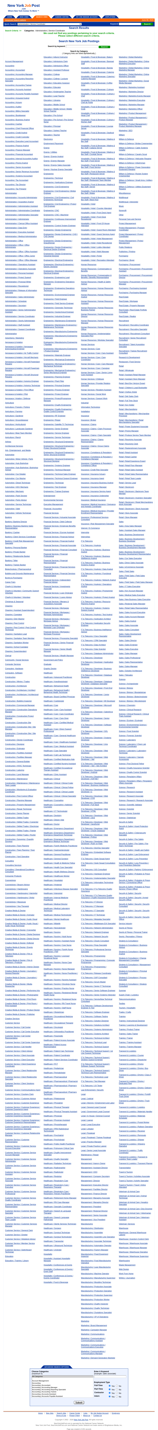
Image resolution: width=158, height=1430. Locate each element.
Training (122, 1016)
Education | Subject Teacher (55, 130)
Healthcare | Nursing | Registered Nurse (60, 999)
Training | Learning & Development (133, 1025)
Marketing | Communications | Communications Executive (93, 1346)
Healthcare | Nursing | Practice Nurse (59, 988)
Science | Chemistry (127, 705)
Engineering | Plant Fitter (54, 381)
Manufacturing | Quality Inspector (94, 1304)
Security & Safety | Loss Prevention (133, 859)
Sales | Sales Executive (128, 649)
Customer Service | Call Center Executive (22, 1032)
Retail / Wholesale (126, 370)
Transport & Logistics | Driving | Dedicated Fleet (132, 1082)
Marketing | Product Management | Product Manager (133, 119)
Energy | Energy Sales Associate (57, 165)
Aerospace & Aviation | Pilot (16, 394)
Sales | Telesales (126, 675)
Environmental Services (53, 500)
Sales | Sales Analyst (127, 621)
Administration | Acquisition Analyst (19, 202)
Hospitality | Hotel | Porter (91, 256)
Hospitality (48, 1254)
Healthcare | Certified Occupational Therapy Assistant (58, 769)
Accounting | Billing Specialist (17, 111)
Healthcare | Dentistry (52, 815)
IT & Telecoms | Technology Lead (94, 1077)
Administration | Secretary (15, 306)
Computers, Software (14, 673)
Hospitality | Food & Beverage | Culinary (97, 89)
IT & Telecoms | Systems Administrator (97, 1029)
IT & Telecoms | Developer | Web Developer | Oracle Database (94, 829)
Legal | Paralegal (88, 1133)
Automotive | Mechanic (14, 491)
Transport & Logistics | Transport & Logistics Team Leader (133, 1158)
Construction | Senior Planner (17, 813)
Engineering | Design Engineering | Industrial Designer (58, 255)
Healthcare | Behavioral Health (56, 686)
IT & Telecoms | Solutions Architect (95, 1025)
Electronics (48, 139)
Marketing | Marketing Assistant (132, 87)
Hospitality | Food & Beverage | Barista (97, 68)
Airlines (8, 442)
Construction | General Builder (17, 761)
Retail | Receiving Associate (130, 439)
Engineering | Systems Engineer (57, 465)
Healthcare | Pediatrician (54, 1068)
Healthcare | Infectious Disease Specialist (61, 889)
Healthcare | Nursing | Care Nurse (57, 945)
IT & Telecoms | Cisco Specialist (94, 636)
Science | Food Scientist (129, 731)
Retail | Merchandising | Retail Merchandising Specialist (131, 421)
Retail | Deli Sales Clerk (128, 396)
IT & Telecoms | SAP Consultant (94, 978)
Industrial (85, 403)
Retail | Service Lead (127, 483)
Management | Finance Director (94, 1194)
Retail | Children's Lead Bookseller (133, 388)
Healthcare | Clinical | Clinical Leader (59, 792)
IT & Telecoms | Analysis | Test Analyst (96, 615)
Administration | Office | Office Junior (20, 256)
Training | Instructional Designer (132, 1021)
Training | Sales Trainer (128, 1034)
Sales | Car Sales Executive (130, 558)
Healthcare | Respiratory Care (56, 1181)
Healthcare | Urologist (52, 1250)
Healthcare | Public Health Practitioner (59, 1144)
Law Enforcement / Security (92, 1090)
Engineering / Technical (53, 178)
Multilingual (123, 197)
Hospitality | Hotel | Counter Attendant (96, 208)
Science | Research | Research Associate (136, 800)
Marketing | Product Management (132, 113)
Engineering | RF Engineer (54, 416)
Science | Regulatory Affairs (130, 777)
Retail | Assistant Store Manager (132, 379)
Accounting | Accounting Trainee (18, 85)
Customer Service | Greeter (16, 1235)
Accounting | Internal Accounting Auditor (21, 159)
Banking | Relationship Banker (17, 556)
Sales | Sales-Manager (128, 666)
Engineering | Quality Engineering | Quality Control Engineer (58, 410)
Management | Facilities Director (94, 1189)
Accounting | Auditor (13, 107)
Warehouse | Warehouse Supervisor (134, 1256)
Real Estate (124, 297)
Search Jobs (61, 1413)
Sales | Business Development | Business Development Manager (132, 546)
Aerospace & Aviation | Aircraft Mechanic (21, 357)
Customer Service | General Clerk (19, 1230)
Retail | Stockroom (126, 487)
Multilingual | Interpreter (128, 202)
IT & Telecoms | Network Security (94, 936)
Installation (85, 411)
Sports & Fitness (126, 928)
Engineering (49, 174)
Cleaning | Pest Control (14, 623)
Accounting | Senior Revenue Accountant (22, 172)
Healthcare (48, 673)
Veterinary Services (127, 1224)
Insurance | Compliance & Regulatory (96, 452)
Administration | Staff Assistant (17, 325)
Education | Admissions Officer (56, 66)
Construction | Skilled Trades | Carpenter (21, 822)
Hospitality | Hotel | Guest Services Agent (98, 234)
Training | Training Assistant (130, 1042)
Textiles (122, 1003)
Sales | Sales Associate (128, 625)
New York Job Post (81, 1420)
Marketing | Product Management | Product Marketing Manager (133, 125)
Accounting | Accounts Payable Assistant (21, 94)
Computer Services (13, 664)
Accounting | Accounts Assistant (18, 89)
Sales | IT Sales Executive (129, 586)
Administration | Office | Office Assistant (21, 252)
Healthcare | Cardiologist (54, 701)
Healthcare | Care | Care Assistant (58, 710)
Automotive (9, 455)
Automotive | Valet (12, 509)
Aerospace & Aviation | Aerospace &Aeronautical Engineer (19, 348)
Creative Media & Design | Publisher (20, 1014)
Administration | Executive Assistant (19, 232)
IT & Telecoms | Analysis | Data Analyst (97, 569)
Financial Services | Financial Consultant (60, 550)
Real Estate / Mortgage (128, 301)
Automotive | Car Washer (15, 478)
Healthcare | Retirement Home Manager (60, 1198)
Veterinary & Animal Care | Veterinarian (135, 1213)
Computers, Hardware (14, 669)
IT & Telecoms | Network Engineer (95, 932)
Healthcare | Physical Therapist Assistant (60, 1112)
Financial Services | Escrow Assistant (59, 532)
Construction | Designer (14, 744)
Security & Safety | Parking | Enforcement (136, 869)
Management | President (91, 1207)
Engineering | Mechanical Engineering (59, 360)
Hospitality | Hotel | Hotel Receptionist (96, 243)
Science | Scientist (126, 809)
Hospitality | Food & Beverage (56, 1282)
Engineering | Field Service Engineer (59, 303)
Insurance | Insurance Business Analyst (97, 483)
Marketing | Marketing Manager (132, 105)
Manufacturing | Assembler (92, 1233)
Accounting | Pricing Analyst (16, 163)
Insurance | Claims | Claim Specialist (96, 435)
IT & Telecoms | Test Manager (93, 1081)
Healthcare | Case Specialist (55, 751)
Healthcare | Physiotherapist (55, 1124)
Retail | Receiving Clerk (128, 444)
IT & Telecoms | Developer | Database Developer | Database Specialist (96, 683)
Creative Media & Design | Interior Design (22, 967)
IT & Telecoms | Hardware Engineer (95, 874)
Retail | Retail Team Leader (130, 478)
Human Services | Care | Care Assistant (97, 353)
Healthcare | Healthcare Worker (57, 876)
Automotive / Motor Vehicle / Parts (19, 459)
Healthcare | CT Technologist (55, 811)
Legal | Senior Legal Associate (93, 1150)
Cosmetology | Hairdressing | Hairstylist (21, 893)
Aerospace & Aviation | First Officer (19, 390)
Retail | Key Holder (126, 405)
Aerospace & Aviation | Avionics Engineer (22, 381)
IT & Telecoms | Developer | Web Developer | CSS (94, 797)
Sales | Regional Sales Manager (132, 604)
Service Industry (125, 924)
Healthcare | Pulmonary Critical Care (59, 1148)
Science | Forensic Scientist (130, 736)
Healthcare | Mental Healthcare (56, 919)
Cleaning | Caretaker (13, 615)
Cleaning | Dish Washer (14, 619)
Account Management (14, 61)
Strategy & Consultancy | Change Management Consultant (132, 959)
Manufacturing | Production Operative (96, 1291)
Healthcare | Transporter (54, 1241)
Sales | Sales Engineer (128, 645)
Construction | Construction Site (18, 723)
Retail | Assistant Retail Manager (132, 375)
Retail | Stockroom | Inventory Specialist (135, 498)
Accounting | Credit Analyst (16, 133)
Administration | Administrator (17, 219)
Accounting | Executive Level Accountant (21, 141)
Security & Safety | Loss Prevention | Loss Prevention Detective (134, 864)
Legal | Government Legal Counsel (95, 1112)
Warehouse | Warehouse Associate (133, 1243)
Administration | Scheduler (16, 301)
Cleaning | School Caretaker (16, 647)
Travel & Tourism (126, 1172)
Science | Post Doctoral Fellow (131, 764)
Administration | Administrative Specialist (21, 215)
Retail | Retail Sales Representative (133, 474)
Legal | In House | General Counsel (95, 1116)
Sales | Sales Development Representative (130, 635)
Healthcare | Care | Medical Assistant (59, 746)
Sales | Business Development (131, 535)
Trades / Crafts (125, 1012)
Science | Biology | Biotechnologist (133, 697)
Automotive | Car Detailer (15, 474)
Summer (122, 991)
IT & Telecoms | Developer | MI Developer (98, 701)
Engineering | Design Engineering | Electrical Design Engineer (58, 248)
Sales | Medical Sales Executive (132, 595)
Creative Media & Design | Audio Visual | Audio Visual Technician (21, 925)
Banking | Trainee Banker (15, 565)
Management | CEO (89, 1172)
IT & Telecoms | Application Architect (96, 619)
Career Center (74, 1413)
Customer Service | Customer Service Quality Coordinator (20, 1199)
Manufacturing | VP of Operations (94, 1317)
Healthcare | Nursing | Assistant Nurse (59, 941)
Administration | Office (14, 241)
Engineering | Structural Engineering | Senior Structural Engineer (59, 453)
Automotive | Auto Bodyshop (16, 463)
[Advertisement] (98, 8)
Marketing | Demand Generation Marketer (98, 1358)
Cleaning (8, 606)
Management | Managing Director (94, 1202)
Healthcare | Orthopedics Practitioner (59, 1032)
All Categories (62, 1377)
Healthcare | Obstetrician (54, 1012)
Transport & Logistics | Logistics (132, 1107)
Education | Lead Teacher (54, 96)
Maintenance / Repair (90, 1155)
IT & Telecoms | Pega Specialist (94, 945)
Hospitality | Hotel (88, 204)
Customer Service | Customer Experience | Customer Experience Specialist (22, 1128)
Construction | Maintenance (16, 779)
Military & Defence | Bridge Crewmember (135, 143)
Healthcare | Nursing (52, 932)
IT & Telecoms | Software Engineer (95, 1012)
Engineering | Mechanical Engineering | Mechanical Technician (60, 365)
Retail (121, 366)
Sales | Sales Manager (128, 653)
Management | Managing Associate (95, 1198)
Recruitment (124, 321)
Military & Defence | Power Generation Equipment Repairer (134, 168)
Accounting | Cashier (13, 124)
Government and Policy (53, 660)
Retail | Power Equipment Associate (133, 427)
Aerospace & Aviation (14, 342)
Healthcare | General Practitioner (57, 854)
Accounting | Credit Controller (17, 137)
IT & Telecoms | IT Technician (93, 915)
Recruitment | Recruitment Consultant (134, 334)
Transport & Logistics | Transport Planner (135, 1163)
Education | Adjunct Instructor (56, 57)
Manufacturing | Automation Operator (96, 1245)
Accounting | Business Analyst (17, 120)
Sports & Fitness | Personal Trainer (133, 932)
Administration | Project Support (18, 277)
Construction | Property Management (20, 805)
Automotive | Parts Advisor (16, 500)
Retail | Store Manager (128, 517)
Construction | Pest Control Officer (19, 796)
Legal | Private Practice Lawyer (93, 1146)
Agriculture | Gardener (14, 416)
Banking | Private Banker (15, 552)
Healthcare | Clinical (52, 779)
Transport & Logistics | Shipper (131, 1140)
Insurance (85, 416)
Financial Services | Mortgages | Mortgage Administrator (57, 613)
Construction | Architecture (16, 686)
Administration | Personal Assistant (19, 273)
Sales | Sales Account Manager (132, 617)
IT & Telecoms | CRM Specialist (94, 640)
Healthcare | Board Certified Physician (59, 697)
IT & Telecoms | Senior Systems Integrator (98, 995)
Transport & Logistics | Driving (131, 1064)
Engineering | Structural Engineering (58, 442)
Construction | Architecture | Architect (20, 690)
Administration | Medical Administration (21, 236)
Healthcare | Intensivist (53, 893)
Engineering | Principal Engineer (57, 385)
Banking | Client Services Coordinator (20, 537)
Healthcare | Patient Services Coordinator (61, 1060)
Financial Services (51, 513)
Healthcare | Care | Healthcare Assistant (60, 742)
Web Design (124, 1269)
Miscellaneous (125, 193)
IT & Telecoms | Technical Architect (95, 1038)
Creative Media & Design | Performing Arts (22, 991)
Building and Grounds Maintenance (19, 573)
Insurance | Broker (88, 420)
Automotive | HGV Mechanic (16, 487)
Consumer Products (13, 876)
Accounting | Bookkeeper (15, 115)
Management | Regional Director (94, 1211)
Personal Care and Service (130, 219)
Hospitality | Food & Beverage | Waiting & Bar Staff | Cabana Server (98, 147)
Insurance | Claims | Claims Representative (92, 440)
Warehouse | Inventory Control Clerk (134, 1239)
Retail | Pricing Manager (129, 431)
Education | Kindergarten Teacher (57, 92)
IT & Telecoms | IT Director (92, 902)
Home (40, 1413)
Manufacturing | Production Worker (95, 1299)
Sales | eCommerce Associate (131, 567)
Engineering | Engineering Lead (57, 277)
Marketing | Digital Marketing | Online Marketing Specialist (134, 75)
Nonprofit (123, 210)
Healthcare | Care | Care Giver (56, 718)
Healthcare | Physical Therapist (56, 1107)
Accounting (9, 66)
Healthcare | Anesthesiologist (56, 682)
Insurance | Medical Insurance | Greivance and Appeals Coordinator (98, 505)
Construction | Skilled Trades (17, 818)
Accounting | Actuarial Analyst (17, 98)
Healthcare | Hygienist (53, 885)
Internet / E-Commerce (90, 528)
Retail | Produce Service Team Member (135, 435)
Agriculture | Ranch (13, 437)
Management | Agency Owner (93, 1163)
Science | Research (127, 787)
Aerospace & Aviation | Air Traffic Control (21, 353)
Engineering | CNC (51, 210)
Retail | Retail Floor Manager (131, 465)
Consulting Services (13, 865)
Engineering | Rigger (52, 420)
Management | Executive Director (94, 1185)
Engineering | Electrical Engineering (58, 260)
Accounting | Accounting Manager (19, 74)
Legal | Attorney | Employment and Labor (97, 1103)
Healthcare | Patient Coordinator (57, 1055)
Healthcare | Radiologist (53, 1172)
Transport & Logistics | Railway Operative (136, 1127)
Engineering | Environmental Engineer (59, 295)
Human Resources (88, 264)
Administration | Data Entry (16, 228)
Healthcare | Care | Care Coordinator (59, 714)
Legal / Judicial (87, 1099)
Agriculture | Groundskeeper (16, 420)
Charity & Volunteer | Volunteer (17, 597)
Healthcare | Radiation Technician (57, 1163)
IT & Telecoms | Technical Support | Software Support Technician (95, 1065)
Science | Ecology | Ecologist (131, 720)
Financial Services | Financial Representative (56, 561)
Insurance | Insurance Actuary (93, 474)
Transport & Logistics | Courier (131, 1055)
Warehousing (124, 1261)
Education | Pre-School (53, 115)
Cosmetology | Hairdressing (16, 889)
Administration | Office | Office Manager (21, 260)
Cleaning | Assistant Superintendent (19, 610)
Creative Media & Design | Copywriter (20, 930)
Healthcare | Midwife (52, 924)
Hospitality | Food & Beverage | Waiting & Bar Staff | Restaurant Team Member (98, 179)
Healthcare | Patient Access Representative (55, 1046)
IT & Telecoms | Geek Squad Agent (95, 859)
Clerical (8, 656)
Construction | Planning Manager (18, 800)
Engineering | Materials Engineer (57, 355)
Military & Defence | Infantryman (132, 163)
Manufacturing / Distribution (92, 1228)
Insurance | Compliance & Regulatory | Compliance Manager (97, 458)
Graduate (47, 664)
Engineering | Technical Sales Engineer (60, 474)
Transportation (125, 1168)
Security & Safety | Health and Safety (134, 850)
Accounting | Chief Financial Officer (19, 128)
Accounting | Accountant (15, 70)
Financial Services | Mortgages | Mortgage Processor (57, 633)
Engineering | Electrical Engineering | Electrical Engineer (59, 272)
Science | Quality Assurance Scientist (134, 768)
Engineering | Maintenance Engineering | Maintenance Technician (60, 326)
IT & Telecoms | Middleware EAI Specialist (98, 924)
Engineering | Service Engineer (56, 433)
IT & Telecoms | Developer (92, 658)
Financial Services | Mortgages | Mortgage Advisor (57, 620)
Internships (85, 537)
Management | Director (90, 1181)
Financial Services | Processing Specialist (61, 638)
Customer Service (12, 1023)
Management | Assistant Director (94, 1168)
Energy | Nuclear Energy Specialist (58, 169)
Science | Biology (126, 688)
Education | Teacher (52, 135)
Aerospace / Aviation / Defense (17, 398)
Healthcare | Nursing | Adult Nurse (58, 936)
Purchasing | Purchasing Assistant (133, 288)
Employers (116, 1413)
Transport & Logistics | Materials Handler (135, 1112)
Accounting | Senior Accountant (18, 167)
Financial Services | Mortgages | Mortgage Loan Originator (57, 626)
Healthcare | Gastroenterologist (56, 850)
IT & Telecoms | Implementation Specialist (98, 878)
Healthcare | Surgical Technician (57, 1233)
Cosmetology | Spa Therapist (17, 906)
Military (122, 135)
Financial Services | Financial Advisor (59, 537)
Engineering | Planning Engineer (57, 377)
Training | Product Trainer (129, 1029)
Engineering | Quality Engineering (57, 405)
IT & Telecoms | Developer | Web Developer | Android (94, 771)
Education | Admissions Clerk (56, 61)
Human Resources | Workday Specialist (97, 340)
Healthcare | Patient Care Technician (59, 1051)
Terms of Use (61, 1415)
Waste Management (127, 1265)
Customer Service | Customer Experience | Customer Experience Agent (22, 1108)
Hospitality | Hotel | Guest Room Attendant (98, 230)
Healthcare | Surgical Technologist (58, 1237)
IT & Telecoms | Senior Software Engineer (98, 991)
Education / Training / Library (17, 1261)
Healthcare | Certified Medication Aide (59, 759)
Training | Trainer (126, 1038)
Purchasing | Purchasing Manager (133, 293)
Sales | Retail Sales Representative (133, 608)
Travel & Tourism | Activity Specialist (133, 1181)
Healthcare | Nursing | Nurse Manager (59, 969)
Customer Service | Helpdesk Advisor (20, 1239)
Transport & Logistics (127, 1051)
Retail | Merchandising (128, 409)
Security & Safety (126, 822)
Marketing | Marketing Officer (131, 109)
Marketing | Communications (92, 1334)
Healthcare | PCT (51, 1064)
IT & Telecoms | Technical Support (95, 1047)
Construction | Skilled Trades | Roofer (20, 835)
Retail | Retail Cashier (128, 457)
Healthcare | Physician (53, 1116)
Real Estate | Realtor (127, 316)
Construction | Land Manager (17, 774)
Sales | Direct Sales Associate (131, 563)
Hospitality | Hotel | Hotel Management (96, 239)
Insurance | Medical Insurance (93, 500)
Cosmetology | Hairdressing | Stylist (19, 898)
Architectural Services (14, 446)
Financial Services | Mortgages (56, 608)
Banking (8, 517)
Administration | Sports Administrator (20, 321)
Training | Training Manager (130, 1047)
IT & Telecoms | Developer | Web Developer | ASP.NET (94, 778)
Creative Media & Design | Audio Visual (21, 919)
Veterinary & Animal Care (129, 1191)
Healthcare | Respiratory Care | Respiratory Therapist (56, 1186)
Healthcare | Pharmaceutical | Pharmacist (61, 1081)
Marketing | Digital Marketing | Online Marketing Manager (134, 69)
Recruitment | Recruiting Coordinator (134, 325)
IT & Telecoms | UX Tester (91, 1086)
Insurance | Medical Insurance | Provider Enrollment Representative (97, 512)
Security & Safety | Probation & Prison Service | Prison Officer (134, 888)
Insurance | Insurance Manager (94, 487)
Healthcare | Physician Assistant (57, 1120)
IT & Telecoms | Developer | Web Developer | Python (94, 836)
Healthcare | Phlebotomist (54, 1099)
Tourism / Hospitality (127, 1008)
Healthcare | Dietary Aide (54, 820)
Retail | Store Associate (128, 513)
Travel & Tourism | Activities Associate (134, 1176)
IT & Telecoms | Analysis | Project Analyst (98, 597)
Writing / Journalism (127, 1278)
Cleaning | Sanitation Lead (16, 634)
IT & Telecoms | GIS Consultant (94, 869)
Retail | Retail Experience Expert (132, 461)
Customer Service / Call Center (18, 1027)
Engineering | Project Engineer (56, 394)
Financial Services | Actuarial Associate (60, 517)
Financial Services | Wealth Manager (59, 656)
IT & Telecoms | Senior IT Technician (96, 986)
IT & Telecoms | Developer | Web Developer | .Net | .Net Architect (94, 765)
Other (121, 215)
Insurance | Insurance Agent (92, 478)
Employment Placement (53, 143)
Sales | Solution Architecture (130, 671)
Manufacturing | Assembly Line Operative (98, 1237)
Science (122, 679)
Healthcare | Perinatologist (54, 1073)
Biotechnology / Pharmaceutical (18, 569)
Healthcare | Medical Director (56, 904)
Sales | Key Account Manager (131, 591)
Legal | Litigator (87, 1129)
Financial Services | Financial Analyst (59, 541)
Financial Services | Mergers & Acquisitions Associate (56, 603)
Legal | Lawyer (87, 1120)
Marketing (85, 1321)
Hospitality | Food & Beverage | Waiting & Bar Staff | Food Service (98, 166)
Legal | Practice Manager (91, 1142)
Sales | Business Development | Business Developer (132, 540)
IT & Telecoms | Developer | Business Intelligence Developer (96, 670)
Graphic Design (50, 669)
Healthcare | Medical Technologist (57, 915)
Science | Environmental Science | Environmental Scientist (133, 726)
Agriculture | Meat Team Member (18, 433)
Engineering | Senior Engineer (56, 429)
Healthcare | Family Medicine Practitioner (60, 846)
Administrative (11, 334)
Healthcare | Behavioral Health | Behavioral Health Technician (57, 691)
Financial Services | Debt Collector (58, 522)
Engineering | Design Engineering (57, 230)
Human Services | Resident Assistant (96, 390)
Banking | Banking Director (16, 522)
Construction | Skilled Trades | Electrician (22, 826)
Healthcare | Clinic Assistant (55, 774)
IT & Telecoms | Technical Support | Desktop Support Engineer (95, 1058)
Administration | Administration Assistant (21, 206)
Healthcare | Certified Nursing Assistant (60, 764)
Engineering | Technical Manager (57, 470)
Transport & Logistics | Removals (132, 1135)
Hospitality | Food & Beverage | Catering (97, 72)
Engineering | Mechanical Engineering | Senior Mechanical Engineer (60, 371)
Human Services (88, 344)
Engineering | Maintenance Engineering (60, 321)
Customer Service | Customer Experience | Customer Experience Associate (22, 1115)
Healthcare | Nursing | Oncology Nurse (59, 984)
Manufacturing (87, 1224)
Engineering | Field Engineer (55, 299)
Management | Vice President (93, 1220)
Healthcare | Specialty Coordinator (58, 1207)
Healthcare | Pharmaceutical (55, 1077)
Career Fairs (10, 582)
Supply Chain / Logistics (129, 995)
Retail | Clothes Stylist (128, 392)
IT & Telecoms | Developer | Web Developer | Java (94, 816)
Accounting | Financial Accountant (19, 154)
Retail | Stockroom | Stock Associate (134, 509)
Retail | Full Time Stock (128, 401)
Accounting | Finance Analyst (17, 146)
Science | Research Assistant (131, 792)
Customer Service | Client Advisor (19, 1051)
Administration (11, 193)
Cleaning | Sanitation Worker (17, 643)
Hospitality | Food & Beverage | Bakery (97, 57)
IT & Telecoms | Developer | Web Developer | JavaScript (94, 823)
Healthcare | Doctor (52, 824)
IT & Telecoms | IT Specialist (92, 911)
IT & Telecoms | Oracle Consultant (95, 941)
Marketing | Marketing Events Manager (135, 96)
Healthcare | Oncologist (53, 1027)
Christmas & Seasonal (14, 602)
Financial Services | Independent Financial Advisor (57, 581)
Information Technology (90, 407)
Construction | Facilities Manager (18, 757)
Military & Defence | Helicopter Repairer (135, 159)
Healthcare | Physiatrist (53, 1103)
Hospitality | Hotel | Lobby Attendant (95, 247)
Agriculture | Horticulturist (15, 424)
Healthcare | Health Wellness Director (59, 872)
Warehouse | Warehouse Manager (133, 1248)
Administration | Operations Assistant (20, 264)
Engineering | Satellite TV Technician (59, 424)
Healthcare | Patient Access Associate (59, 1040)
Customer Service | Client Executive (20, 1060)
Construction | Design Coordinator (19, 740)
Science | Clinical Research (130, 710)
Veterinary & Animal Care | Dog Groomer (135, 1209)
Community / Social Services (17, 660)
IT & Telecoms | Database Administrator (97, 653)
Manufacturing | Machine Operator (95, 1274)
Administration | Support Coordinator (20, 329)
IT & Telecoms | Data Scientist (93, 649)
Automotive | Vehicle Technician (18, 513)
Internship (85, 532)
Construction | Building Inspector (18, 701)
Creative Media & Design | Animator (19, 915)
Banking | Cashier (12, 532)
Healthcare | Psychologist (54, 1140)
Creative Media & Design (15, 911)
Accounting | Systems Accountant (19, 176)
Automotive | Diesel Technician (17, 483)
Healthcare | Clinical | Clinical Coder (58, 783)
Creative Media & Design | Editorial (19, 943)
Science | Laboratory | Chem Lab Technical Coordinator (132, 745)
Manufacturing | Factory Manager (94, 1250)
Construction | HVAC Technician (18, 766)
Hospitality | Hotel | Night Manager (95, 252)
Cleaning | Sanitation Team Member (19, 638)
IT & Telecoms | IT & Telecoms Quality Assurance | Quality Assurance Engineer (97, 896)
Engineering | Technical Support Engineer (61, 478)
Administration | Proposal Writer (18, 282)
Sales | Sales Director (128, 640)
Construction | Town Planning (17, 846)
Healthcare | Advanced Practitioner (58, 677)
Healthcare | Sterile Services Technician (60, 1224)
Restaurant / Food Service (129, 362)
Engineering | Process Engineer (57, 390)
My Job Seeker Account (100, 1413)
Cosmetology (10, 880)
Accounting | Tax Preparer (15, 189)
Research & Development (129, 357)
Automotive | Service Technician (18, 504)
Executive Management (53, 504)
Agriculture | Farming (13, 411)
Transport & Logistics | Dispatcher (133, 1060)
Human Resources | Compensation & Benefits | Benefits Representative (96, 276)
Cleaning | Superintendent (16, 651)
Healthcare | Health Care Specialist (58, 867)
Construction (10, 677)
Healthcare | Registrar (53, 1176)
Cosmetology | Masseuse (15, 902)
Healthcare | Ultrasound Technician (58, 1245)
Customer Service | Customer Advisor (20, 1099)
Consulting (9, 861)
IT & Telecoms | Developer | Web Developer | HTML (94, 810)
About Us (86, 1415)
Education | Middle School (54, 105)
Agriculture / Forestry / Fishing (17, 407)
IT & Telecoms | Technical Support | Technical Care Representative (95, 1071)
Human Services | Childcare (92, 379)
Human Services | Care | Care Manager (97, 364)
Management (86, 1159)
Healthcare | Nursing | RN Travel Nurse (60, 1003)
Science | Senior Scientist (129, 813)
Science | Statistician (127, 818)
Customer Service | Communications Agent (22, 1090)
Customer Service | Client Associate (20, 1055)
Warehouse (123, 1228)
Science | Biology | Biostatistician (132, 692)
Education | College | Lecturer (56, 79)
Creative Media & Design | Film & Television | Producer (18, 961)
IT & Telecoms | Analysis (91, 545)
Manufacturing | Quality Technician (95, 1308)
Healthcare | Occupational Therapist (58, 1023)
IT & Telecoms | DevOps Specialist (95, 848)
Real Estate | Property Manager (132, 306)
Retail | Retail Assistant (128, 452)
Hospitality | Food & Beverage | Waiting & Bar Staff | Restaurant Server (98, 173)
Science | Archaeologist (128, 684)
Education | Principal (52, 126)
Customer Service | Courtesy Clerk (19, 1094)
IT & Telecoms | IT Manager (92, 906)
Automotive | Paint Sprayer (16, 496)
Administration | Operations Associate (20, 269)
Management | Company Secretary (95, 1176)
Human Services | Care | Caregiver (95, 368)
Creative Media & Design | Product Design (22, 1010)
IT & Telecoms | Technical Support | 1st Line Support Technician (97, 1052)
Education (9, 1256)
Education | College (52, 74)
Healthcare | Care (51, 705)
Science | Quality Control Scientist (133, 772)
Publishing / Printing (127, 252)
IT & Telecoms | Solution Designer (95, 1021)
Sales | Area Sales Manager (130, 526)
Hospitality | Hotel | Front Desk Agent (96, 213)
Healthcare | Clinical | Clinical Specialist (60, 796)
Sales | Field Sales (126, 571)
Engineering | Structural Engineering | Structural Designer (59, 460)
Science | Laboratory (127, 740)
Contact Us (98, 1415)
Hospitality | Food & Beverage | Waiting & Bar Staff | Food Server (98, 160)
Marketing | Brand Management (94, 1325)
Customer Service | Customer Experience (22, 1103)
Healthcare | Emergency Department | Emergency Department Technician (59, 834)
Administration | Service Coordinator (20, 316)
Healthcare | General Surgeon (56, 859)
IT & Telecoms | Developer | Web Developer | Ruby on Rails (94, 842)
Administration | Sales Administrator (19, 297)
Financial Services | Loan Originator (58, 593)
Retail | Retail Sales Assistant (131, 470)
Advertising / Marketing (14, 338)
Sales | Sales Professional (129, 658)
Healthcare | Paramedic (53, 1036)
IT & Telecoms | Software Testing (94, 1016)
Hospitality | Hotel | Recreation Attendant (97, 260)
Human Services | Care (90, 349)
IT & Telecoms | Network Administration (97, 928)
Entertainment (49, 496)
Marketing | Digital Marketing (130, 57)
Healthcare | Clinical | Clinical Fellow (58, 787)
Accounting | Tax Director (15, 185)
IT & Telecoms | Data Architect (93, 645)
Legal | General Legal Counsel (93, 1107)
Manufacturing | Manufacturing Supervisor (98, 1278)
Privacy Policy (74, 1415)
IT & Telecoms (87, 541)
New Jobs (49, 1413)
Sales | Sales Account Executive (132, 612)
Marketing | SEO (126, 130)
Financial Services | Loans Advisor (58, 597)
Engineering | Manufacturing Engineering (60, 331)
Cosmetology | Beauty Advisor (17, 885)
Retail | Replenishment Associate (132, 448)
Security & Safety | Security (130, 893)
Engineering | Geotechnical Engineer (59, 312)
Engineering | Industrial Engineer (57, 316)
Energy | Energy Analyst (53, 156)
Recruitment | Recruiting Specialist (133, 329)
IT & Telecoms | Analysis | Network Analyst (98, 580)
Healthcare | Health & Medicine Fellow (59, 863)
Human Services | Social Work (93, 394)
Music (121, 206)
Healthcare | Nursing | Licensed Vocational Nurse (56, 957)
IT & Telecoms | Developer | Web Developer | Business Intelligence (94, 784)
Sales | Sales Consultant (129, 630)
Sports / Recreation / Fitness (130, 936)
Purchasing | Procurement (129, 264)
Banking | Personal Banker (16, 548)
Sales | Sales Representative (131, 662)
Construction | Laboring (14, 770)
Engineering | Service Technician (57, 437)
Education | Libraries (52, 100)
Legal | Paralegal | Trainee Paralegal (96, 1137)
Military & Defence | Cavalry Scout (133, 154)
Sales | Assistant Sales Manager (132, 530)
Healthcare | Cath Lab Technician (57, 755)
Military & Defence (126, 139)
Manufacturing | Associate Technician (96, 1241)
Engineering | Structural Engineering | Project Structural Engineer (59, 447)
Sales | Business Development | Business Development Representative (135, 553)
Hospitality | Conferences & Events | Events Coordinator (58, 1277)
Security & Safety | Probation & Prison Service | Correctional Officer (134, 881)
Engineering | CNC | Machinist (56, 215)
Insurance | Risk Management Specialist (97, 524)
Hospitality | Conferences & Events (58, 1265)
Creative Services (12, 1019)
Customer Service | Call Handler (18, 1047)
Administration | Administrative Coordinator (22, 210)
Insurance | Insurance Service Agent (96, 491)
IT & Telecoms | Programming (93, 956)
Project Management (127, 223)
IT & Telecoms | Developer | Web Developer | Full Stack (94, 804)
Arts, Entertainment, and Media (18, 450)
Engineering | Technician (54, 483)
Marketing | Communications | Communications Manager (93, 1352)
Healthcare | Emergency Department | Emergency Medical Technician (59, 840)
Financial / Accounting (53, 509)
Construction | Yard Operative (17, 857)
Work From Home (126, 1274)
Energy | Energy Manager (54, 161)
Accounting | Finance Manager (17, 150)
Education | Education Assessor (57, 83)
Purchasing (123, 256)
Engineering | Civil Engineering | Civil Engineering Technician (59, 198)
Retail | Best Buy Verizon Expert (132, 383)
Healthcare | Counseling (53, 800)
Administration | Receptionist (17, 286)
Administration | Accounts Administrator (21, 197)
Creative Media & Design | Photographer (21, 995)
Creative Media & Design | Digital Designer (22, 934)
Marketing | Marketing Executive (132, 100)
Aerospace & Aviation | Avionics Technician (22, 385)
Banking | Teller (11, 560)
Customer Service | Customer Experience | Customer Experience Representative (22, 1121)
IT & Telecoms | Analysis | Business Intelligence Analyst (95, 557)
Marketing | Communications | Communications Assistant (93, 1339)
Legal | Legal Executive (90, 1124)
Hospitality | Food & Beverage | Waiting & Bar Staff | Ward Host (98, 198)
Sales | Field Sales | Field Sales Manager (136, 582)
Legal (83, 1094)
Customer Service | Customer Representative (17, 1141)
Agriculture (9, 403)
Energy (47, 148)
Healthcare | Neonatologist (54, 928)
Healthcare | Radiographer (54, 1168)
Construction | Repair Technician (18, 809)
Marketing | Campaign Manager (94, 1330)
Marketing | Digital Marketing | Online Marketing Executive (134, 62)
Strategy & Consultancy (128, 941)
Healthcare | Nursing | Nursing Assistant (60, 980)
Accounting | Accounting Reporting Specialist (62, 1390)
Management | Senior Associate (94, 1215)
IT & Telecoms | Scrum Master (93, 982)
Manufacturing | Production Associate (96, 1287)
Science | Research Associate (131, 796)
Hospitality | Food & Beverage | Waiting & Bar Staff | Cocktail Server (98, 153)
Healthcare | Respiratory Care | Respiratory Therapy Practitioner (57, 1192)
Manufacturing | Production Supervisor (96, 1295)
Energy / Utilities (50, 152)
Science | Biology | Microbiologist (132, 701)
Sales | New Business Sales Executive (135, 599)
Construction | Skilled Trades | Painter (20, 831)
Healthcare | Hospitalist (53, 880)
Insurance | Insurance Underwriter (95, 496)
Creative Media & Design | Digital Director (22, 939)
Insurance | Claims (88, 424)
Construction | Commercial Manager (20, 705)
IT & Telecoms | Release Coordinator (96, 973)
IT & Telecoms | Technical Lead (93, 1042)
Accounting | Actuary (13, 102)
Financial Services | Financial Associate (60, 545)
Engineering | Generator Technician (58, 308)
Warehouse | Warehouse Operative (133, 1252)
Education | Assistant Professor (56, 70)
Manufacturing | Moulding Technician (96, 1282)
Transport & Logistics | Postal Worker (134, 1122)
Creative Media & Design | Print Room (20, 999)
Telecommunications (127, 999)
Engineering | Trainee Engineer (56, 491)
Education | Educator (52, 87)
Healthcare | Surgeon (52, 1228)
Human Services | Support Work (94, 398)
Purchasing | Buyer (127, 260)
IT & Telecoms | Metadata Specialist (95, 919)
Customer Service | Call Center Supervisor (22, 1042)
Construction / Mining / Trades (17, 682)
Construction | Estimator (15, 748)
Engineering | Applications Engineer (58, 182)
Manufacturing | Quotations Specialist (96, 1312)
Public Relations (125, 247)
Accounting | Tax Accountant (16, 180)
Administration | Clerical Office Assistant (21, 223)
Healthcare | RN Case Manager (56, 1202)
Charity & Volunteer (13, 586)
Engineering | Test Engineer (55, 487)
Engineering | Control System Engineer (60, 226)
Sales (121, 522)
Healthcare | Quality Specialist (56, 1159)
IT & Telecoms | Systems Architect (95, 1034)
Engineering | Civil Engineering (56, 187)
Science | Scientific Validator (130, 805)
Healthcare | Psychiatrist (54, 1135)
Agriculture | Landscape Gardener (19, 429)
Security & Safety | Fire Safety (131, 839)
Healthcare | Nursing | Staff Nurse (57, 1008)
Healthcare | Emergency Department (59, 828)
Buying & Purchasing (13, 578)
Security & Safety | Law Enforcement (134, 854)
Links (85, 1413)
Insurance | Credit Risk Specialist (94, 470)
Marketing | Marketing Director (131, 92)
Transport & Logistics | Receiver (132, 1131)
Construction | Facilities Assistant (18, 753)
